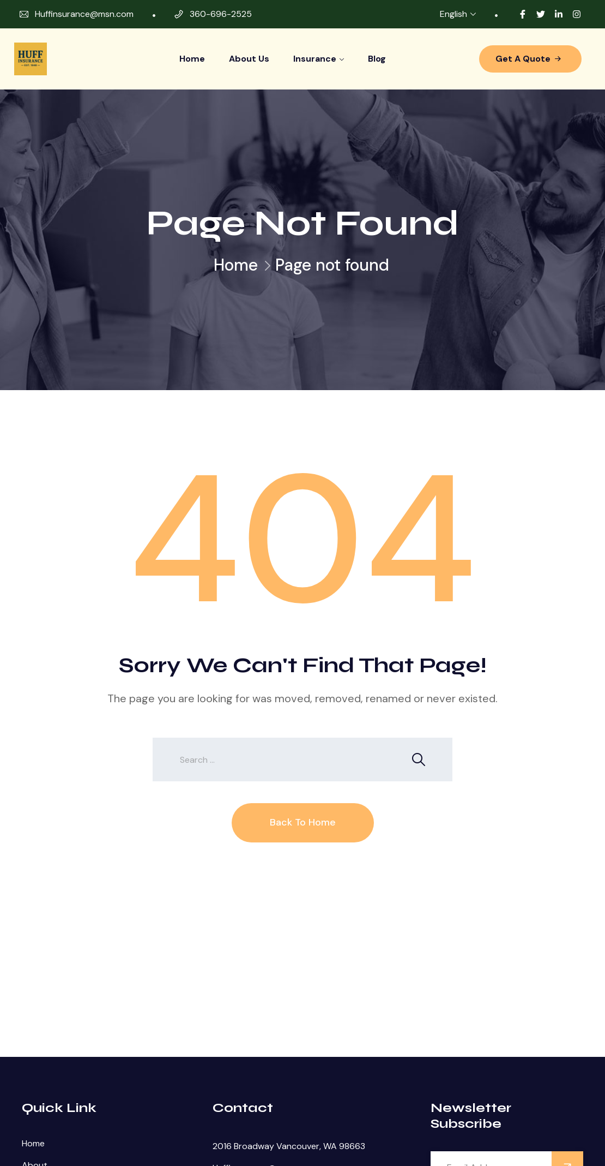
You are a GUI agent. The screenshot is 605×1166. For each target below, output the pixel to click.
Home (192, 58)
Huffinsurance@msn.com (84, 14)
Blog (377, 58)
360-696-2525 (221, 14)
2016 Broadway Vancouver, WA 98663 (289, 1146)
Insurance (314, 58)
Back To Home (303, 822)
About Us (249, 58)
